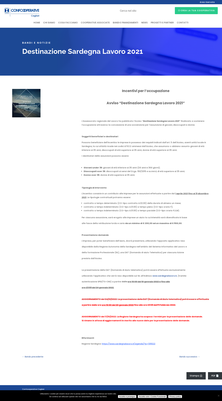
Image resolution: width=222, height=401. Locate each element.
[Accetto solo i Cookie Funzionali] (218, 395)
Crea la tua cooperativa (198, 10)
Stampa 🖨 (196, 375)
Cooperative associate (95, 23)
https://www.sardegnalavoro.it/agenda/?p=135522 (128, 343)
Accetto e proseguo (127, 396)
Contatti (182, 23)
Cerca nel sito (128, 10)
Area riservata (207, 2)
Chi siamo (49, 23)
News (144, 23)
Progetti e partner (162, 23)
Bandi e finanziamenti (125, 23)
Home (37, 23)
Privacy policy (175, 396)
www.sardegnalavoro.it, (164, 275)
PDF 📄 (215, 375)
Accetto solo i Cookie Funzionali (152, 396)
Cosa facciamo (68, 23)
